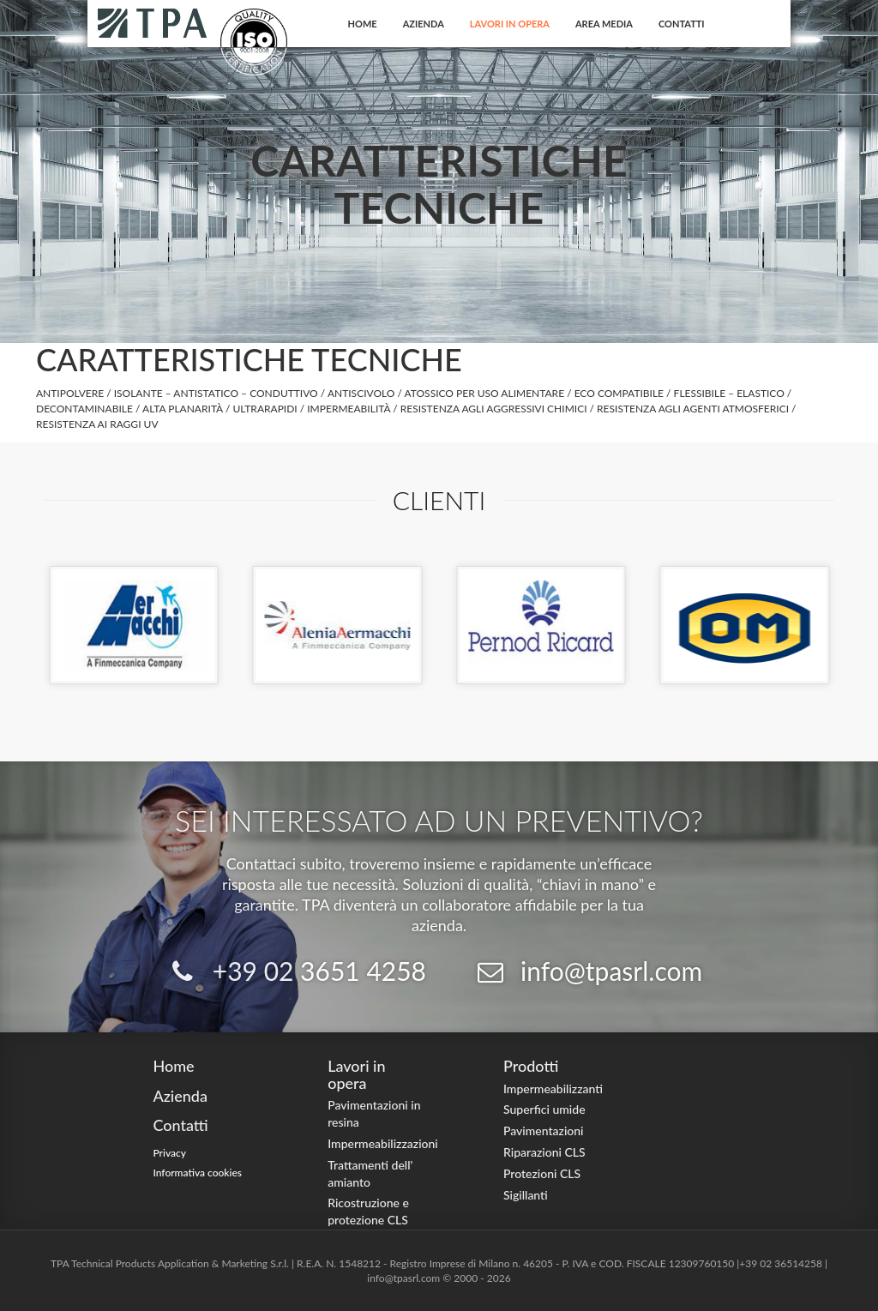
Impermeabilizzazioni (383, 1143)
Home (362, 23)
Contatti (681, 23)
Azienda (423, 23)
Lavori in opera (510, 23)
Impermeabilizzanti (553, 1088)
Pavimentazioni (543, 1130)
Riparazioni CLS (544, 1152)
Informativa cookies (197, 1172)
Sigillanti (525, 1195)
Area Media (604, 23)
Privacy (169, 1152)
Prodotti (530, 1065)
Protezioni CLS (541, 1173)
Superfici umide (544, 1109)
